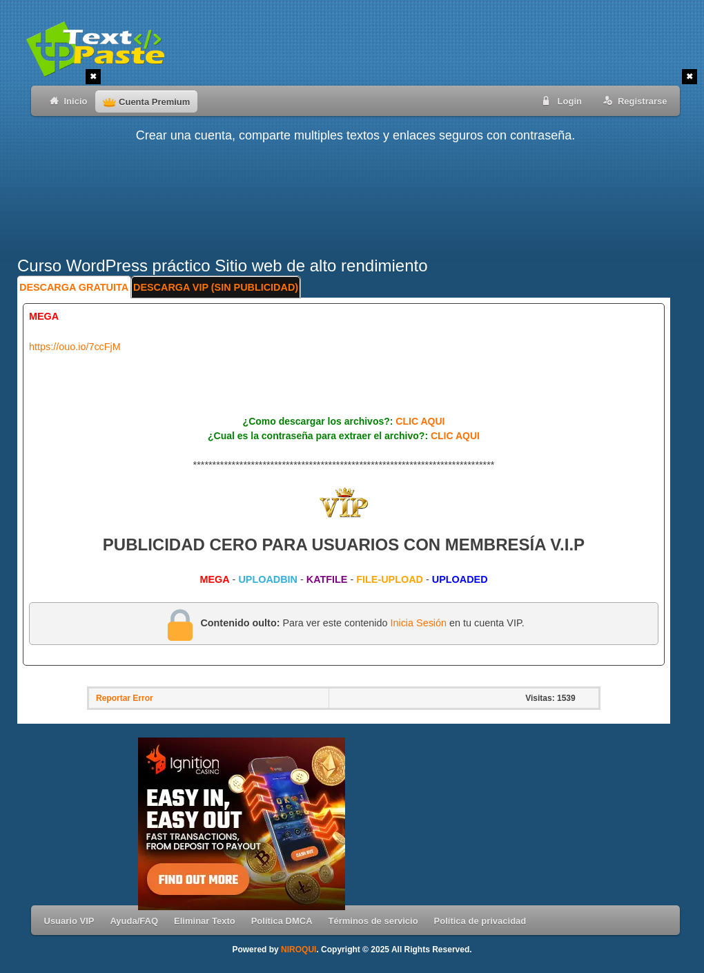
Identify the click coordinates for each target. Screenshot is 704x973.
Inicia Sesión (418, 622)
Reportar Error (124, 698)
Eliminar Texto (204, 921)
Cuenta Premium (146, 102)
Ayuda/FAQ (134, 921)
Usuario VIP (69, 921)
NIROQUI (298, 949)
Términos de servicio (373, 921)
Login (560, 100)
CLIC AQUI (419, 421)
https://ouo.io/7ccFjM (75, 346)
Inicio (66, 100)
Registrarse (632, 100)
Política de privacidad (480, 921)
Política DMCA (282, 921)
